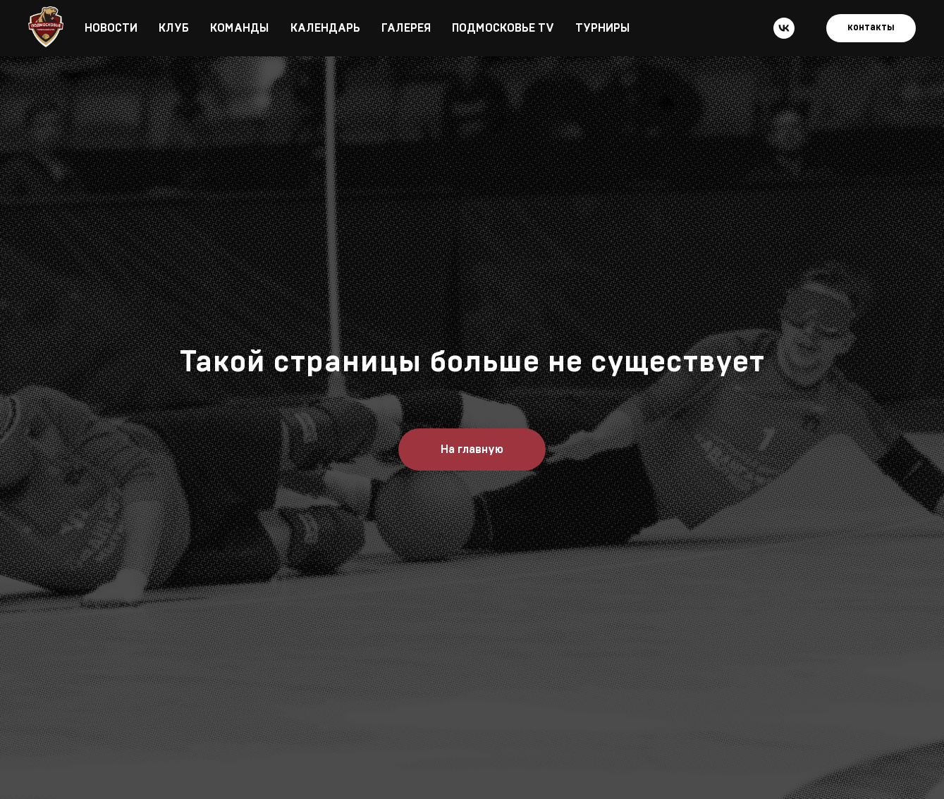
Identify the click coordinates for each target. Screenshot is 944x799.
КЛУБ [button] (174, 28)
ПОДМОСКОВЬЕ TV (503, 28)
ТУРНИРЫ (602, 28)
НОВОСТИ (111, 28)
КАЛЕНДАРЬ (325, 28)
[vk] (784, 28)
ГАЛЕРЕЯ (406, 28)
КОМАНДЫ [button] (239, 28)
